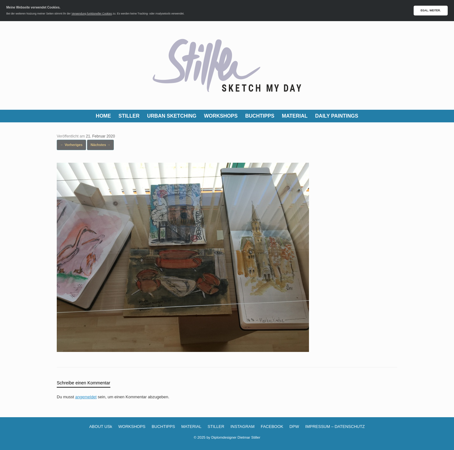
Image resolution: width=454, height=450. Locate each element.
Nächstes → (100, 145)
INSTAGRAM (242, 426)
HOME (103, 116)
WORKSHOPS (221, 116)
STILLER (129, 116)
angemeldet (86, 396)
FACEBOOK (272, 426)
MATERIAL (294, 116)
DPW (294, 426)
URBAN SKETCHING (171, 116)
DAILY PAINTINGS (336, 116)
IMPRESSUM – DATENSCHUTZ (335, 426)
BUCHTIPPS (259, 116)
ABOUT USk (100, 426)
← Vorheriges (71, 145)
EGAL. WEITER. (431, 10)
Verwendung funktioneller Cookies (91, 13)
